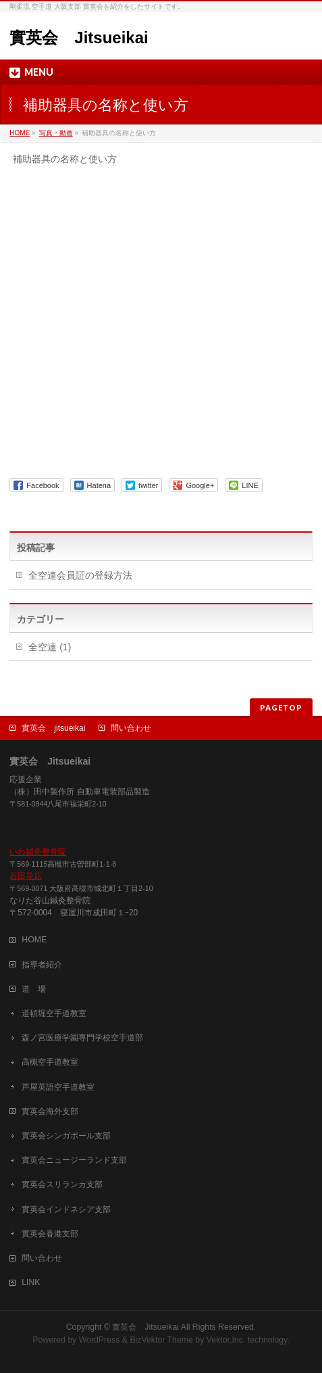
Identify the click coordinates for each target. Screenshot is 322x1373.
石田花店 (25, 876)
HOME (19, 133)
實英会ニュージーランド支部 (74, 1160)
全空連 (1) (49, 647)
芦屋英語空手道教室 (58, 1087)
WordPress (99, 1340)
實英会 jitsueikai (53, 728)
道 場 (34, 989)
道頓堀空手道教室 (54, 1013)
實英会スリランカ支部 (62, 1184)
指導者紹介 (42, 964)
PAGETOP (281, 707)
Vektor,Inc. (226, 1340)
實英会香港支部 (50, 1233)
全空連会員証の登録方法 (80, 575)
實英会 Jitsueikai (78, 37)
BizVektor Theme (161, 1340)
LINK (31, 1282)
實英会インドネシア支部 (66, 1209)
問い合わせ (131, 728)
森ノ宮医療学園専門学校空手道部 (82, 1037)
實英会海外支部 (50, 1111)
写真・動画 (56, 133)
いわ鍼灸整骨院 (37, 852)
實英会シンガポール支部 (66, 1135)
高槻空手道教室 (50, 1062)
